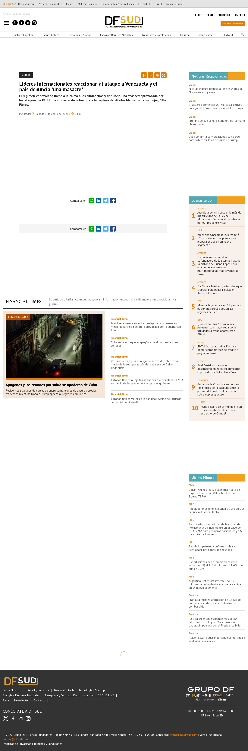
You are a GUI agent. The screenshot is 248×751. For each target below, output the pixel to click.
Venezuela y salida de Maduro (56, 4)
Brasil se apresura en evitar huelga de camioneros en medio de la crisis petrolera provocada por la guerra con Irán (146, 327)
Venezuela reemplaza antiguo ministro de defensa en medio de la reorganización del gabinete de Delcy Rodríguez (144, 364)
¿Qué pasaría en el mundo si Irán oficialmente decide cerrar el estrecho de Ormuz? (221, 410)
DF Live (205, 715)
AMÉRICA (240, 15)
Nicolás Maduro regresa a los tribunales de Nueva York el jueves (216, 90)
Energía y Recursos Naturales (116, 35)
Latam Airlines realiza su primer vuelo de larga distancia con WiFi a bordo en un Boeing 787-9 (214, 493)
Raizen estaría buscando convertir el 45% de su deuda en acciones (217, 639)
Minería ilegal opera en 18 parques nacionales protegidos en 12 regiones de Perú (219, 308)
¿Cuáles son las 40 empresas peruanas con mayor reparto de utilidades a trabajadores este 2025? (217, 329)
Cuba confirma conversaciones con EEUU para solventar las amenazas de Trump (214, 138)
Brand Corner (206, 35)
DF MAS (210, 711)
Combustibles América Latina (118, 4)
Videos (192, 85)
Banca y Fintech (50, 35)
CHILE (198, 15)
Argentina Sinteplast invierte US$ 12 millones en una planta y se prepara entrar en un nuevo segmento (218, 240)
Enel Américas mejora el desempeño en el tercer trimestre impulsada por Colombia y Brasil (218, 369)
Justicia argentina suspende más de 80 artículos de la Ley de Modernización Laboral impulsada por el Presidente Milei (219, 217)
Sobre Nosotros (13, 690)
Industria (185, 35)
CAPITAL (222, 711)
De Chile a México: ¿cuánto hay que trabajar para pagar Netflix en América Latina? (219, 290)
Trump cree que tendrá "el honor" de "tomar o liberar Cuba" (217, 122)
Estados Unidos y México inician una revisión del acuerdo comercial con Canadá (146, 400)
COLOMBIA (224, 15)
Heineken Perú (26, 4)
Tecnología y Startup (79, 35)
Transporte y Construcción (156, 35)
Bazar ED (218, 715)
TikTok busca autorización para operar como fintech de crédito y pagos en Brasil (217, 350)
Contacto (39, 700)
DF (189, 711)
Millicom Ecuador (87, 4)
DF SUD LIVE (105, 695)
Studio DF (228, 35)
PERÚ (210, 15)
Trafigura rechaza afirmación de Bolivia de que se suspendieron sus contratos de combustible (215, 603)
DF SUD (198, 711)
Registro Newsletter (233, 23)
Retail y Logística (23, 35)
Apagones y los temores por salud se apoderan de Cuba (51, 384)
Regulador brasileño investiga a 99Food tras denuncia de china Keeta (217, 510)
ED (231, 711)
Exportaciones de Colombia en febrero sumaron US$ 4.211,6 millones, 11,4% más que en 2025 (216, 565)
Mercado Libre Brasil (150, 4)
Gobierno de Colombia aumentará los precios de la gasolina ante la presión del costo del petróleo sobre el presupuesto (218, 389)
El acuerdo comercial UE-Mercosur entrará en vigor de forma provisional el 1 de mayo (216, 106)
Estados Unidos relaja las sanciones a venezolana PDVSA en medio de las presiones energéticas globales (147, 381)
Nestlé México (174, 4)
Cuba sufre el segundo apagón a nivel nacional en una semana (144, 343)
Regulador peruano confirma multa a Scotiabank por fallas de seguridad (212, 548)
